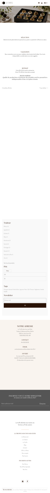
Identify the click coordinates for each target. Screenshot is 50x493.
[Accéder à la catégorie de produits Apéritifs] (25, 230)
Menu (25, 289)
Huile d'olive (16, 289)
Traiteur (30, 15)
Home (14, 15)
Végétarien (37, 289)
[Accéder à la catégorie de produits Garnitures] (25, 240)
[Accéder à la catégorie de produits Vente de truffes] (25, 255)
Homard (11, 289)
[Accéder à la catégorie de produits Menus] (25, 226)
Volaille (5, 291)
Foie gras (6, 289)
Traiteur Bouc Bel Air (22, 15)
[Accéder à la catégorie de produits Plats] (25, 237)
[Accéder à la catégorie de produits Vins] (25, 258)
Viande (42, 289)
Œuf (29, 289)
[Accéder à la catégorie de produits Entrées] (25, 233)
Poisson (32, 289)
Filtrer (7, 271)
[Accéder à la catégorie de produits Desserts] (25, 251)
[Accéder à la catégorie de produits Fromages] (25, 247)
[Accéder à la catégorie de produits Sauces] (25, 244)
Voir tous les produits (9, 263)
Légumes (21, 289)
